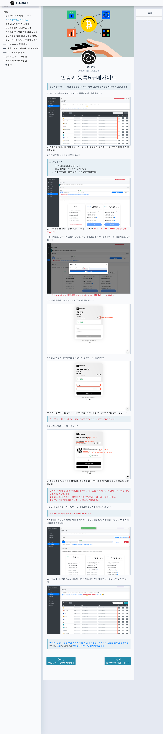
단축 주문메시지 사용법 (16, 56)
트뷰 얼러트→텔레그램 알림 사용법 (21, 32)
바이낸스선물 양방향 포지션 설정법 (21, 40)
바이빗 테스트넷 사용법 (16, 60)
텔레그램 (55, 654)
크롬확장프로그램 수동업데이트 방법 (22, 48)
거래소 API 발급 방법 (15, 52)
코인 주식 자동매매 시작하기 (18, 15)
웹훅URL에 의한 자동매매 (17, 24)
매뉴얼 (5, 11)
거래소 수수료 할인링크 (16, 44)
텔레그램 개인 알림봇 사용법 (18, 28)
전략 (10, 64)
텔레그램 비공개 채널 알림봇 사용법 (21, 36)
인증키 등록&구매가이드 (16, 19)
